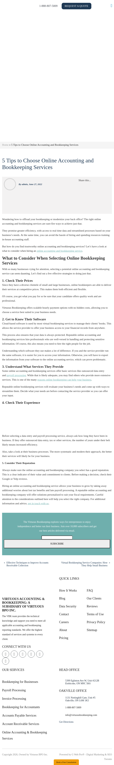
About (63, 630)
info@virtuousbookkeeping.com (81, 715)
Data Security (67, 606)
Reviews (92, 606)
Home (5, 144)
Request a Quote (89, 6)
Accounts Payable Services (19, 715)
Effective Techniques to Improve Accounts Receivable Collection (27, 564)
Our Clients (94, 598)
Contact (64, 614)
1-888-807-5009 (61, 5)
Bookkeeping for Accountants (21, 707)
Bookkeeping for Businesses (20, 682)
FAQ (90, 590)
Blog (62, 598)
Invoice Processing (14, 698)
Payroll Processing (14, 690)
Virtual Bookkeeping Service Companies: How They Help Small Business (84, 564)
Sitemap (92, 630)
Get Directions (66, 722)
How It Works (68, 590)
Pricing (63, 638)
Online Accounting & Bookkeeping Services (24, 735)
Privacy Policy (96, 622)
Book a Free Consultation (66, 762)
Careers (64, 622)
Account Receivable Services (20, 724)
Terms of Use (95, 614)
